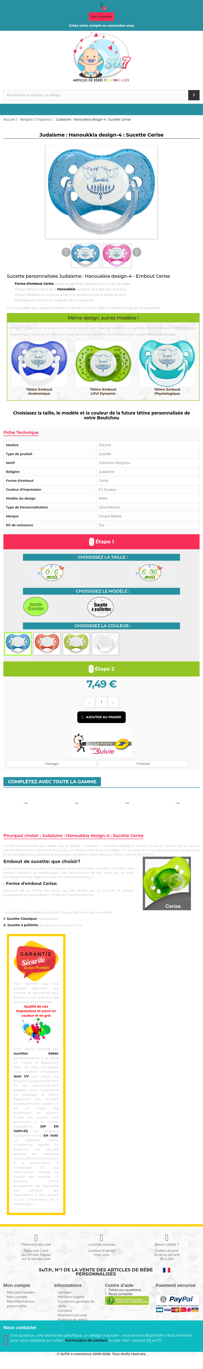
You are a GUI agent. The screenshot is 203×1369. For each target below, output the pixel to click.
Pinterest (143, 763)
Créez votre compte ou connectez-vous (101, 25)
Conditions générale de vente (76, 1303)
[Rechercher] (101, 95)
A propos (65, 1311)
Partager (51, 763)
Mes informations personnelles (21, 1303)
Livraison (65, 1292)
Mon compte (17, 1297)
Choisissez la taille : (103, 557)
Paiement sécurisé (72, 1315)
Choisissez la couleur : (103, 625)
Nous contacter (121, 1294)
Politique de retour (72, 1320)
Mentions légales (71, 1297)
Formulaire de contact (86, 1353)
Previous (66, 252)
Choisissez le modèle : (102, 591)
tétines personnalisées (158, 334)
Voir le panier (101, 17)
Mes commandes (20, 1292)
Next (136, 252)
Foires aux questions (125, 1290)
